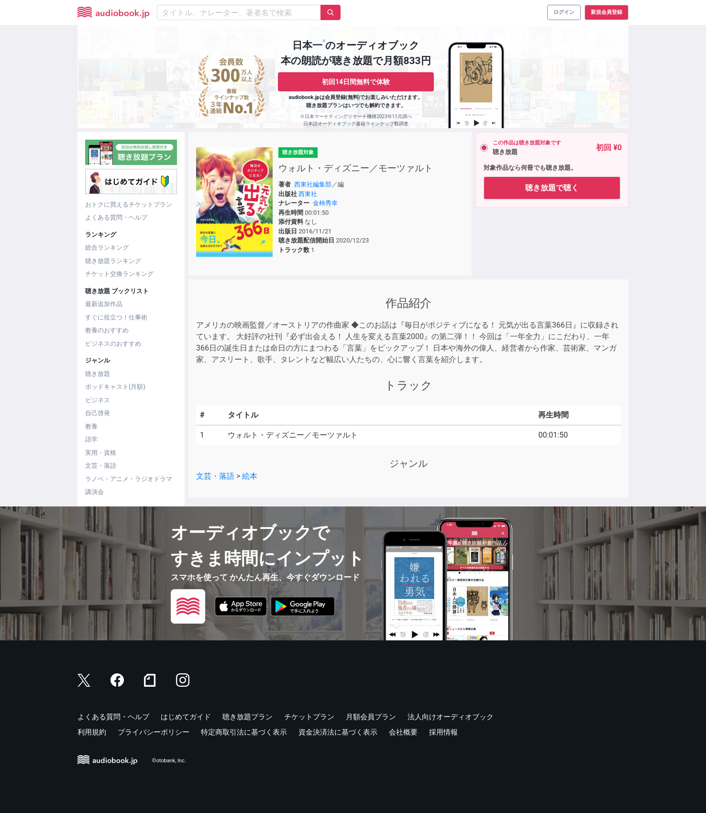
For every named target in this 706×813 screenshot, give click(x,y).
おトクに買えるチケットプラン (128, 204)
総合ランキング (107, 247)
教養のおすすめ (107, 330)
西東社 (307, 194)
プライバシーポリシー (153, 732)
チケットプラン (309, 717)
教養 (91, 426)
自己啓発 (97, 413)
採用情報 (443, 732)
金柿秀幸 (325, 203)
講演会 (94, 491)
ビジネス (97, 400)
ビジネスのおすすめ (113, 343)
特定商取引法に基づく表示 (244, 732)
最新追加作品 (103, 304)
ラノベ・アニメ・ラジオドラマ (128, 479)
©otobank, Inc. (169, 761)
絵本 (249, 476)
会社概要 (403, 732)
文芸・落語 (100, 465)
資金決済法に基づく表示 (337, 732)
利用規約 (91, 732)
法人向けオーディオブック (451, 717)
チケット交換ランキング (119, 273)
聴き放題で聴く (552, 187)
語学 (91, 439)
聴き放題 (97, 373)
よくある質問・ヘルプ (116, 217)
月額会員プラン (371, 717)
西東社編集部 (312, 184)
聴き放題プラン (247, 717)
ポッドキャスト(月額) (115, 386)
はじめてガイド (186, 717)
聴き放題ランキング (113, 260)
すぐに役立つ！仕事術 (116, 317)
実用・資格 (100, 452)
